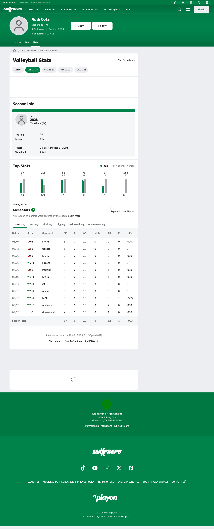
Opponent (47, 232)
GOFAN (24, 2)
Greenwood (48, 312)
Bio (27, 42)
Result (30, 232)
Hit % (129, 232)
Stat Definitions (126, 60)
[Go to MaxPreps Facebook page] (131, 468)
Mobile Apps (50, 481)
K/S (84, 232)
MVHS (45, 276)
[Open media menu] (188, 9)
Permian (46, 269)
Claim (80, 26)
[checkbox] (112, 208)
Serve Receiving (96, 224)
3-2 (32, 305)
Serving (34, 224)
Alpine (45, 291)
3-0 (32, 276)
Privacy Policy (85, 481)
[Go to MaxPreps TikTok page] (83, 468)
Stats (35, 42)
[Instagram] (191, 2)
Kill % (97, 232)
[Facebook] (207, 2)
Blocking (47, 224)
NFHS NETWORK (41, 2)
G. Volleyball (112, 9)
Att (109, 232)
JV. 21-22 (81, 69)
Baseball (50, 9)
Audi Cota (41, 19)
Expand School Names (123, 210)
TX (22, 50)
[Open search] (179, 9)
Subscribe (67, 481)
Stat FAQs (91, 341)
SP (65, 232)
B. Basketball (69, 9)
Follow (102, 26)
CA (43, 284)
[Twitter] (199, 2)
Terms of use (106, 481)
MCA (44, 298)
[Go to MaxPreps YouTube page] (95, 468)
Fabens (46, 262)
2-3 (31, 248)
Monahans (31, 50)
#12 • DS (43, 33)
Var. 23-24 (33, 69)
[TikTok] (175, 2)
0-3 (31, 241)
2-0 (32, 262)
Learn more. (74, 215)
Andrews (47, 305)
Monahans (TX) (40, 24)
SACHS (45, 241)
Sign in (201, 9)
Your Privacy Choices (156, 481)
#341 (43, 152)
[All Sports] (128, 9)
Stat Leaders (56, 341)
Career (18, 69)
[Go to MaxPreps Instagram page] (107, 468)
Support (179, 481)
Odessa (46, 248)
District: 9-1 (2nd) (59, 147)
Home (18, 42)
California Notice (128, 481)
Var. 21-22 (65, 69)
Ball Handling (76, 224)
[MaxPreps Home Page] (14, 50)
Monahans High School (107, 407)
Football (34, 9)
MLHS (45, 255)
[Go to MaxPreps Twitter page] (119, 468)
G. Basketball (90, 9)
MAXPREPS (10, 2)
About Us (33, 481)
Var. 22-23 (49, 69)
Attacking (20, 224)
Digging (61, 224)
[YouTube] (183, 2)
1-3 (31, 312)
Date (15, 232)
